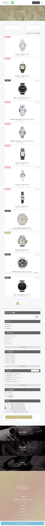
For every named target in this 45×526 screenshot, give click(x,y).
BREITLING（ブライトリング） (15, 378)
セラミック (9, 344)
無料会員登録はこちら (22, 523)
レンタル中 (10, 393)
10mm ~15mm (10, 355)
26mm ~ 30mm (11, 361)
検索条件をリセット (10, 420)
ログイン (36, 2)
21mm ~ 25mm (11, 359)
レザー (9, 340)
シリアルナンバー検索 (23, 515)
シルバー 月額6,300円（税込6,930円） (15, 406)
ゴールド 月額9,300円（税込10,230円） (16, 408)
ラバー (9, 342)
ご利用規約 (22, 496)
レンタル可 (10, 395)
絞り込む (19, 417)
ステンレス (10, 338)
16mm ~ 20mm (11, 357)
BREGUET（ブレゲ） (12, 376)
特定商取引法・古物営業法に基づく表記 (23, 499)
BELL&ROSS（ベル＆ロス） (14, 374)
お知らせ (23, 505)
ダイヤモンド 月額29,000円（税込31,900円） (17, 412)
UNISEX (8, 232)
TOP (22, 478)
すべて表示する (22, 347)
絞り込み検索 (22, 27)
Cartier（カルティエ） (13, 382)
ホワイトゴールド (11, 336)
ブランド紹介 (35, 370)
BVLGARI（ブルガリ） (13, 380)
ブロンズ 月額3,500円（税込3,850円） (15, 404)
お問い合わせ (23, 511)
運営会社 (23, 508)
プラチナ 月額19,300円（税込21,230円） (16, 410)
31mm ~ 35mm (11, 363)
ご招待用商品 (10, 397)
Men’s (7, 80)
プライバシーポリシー (23, 502)
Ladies (8, 36)
